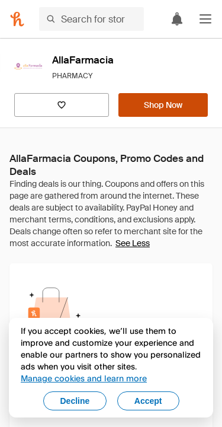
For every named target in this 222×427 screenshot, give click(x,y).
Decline (75, 401)
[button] (205, 19)
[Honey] (17, 19)
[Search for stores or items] (91, 19)
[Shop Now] (163, 105)
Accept (148, 401)
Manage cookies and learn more (84, 378)
